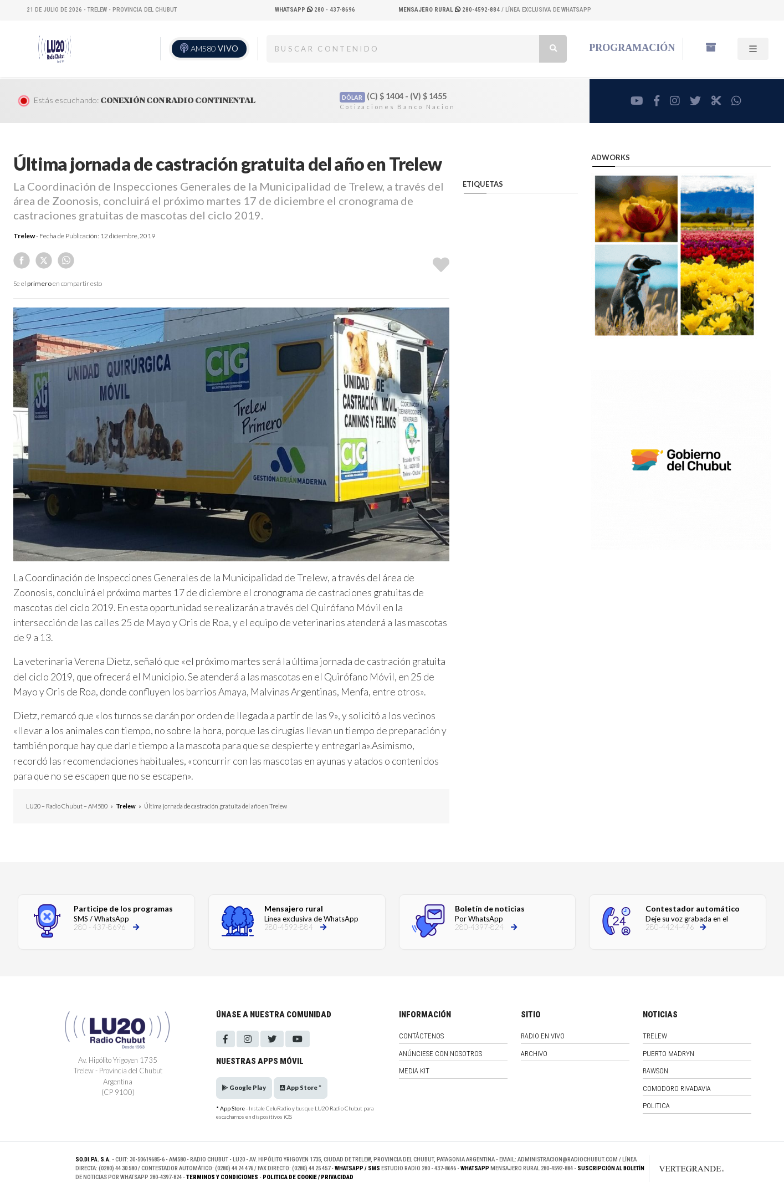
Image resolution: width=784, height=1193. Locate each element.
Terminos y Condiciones (222, 1177)
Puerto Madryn (668, 1053)
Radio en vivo (543, 1036)
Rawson (655, 1071)
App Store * (300, 1087)
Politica (656, 1106)
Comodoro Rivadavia (677, 1088)
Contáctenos (421, 1036)
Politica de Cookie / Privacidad (308, 1177)
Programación (632, 47)
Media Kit (414, 1071)
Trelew (24, 236)
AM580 (214, 48)
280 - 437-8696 (315, 9)
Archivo (534, 1053)
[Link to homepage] (680, 1168)
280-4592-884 (449, 9)
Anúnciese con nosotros (440, 1053)
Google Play (244, 1087)
